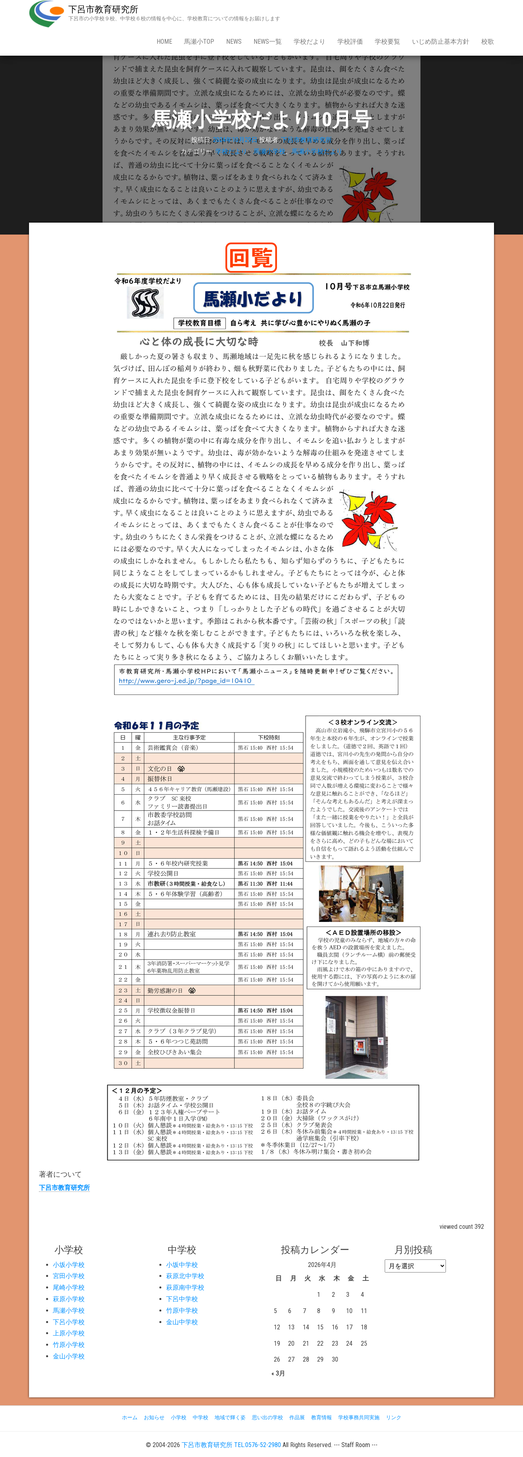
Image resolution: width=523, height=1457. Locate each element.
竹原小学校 (69, 1344)
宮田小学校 (69, 1276)
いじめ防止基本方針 (440, 41)
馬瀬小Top (199, 41)
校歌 (487, 41)
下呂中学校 (182, 1299)
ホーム (130, 1417)
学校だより (309, 41)
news (234, 41)
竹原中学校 (182, 1310)
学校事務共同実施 (359, 1417)
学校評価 (350, 41)
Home (164, 41)
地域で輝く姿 (230, 1417)
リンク (393, 1417)
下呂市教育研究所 (103, 9)
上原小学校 (69, 1333)
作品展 (297, 1417)
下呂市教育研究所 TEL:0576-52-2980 (231, 1445)
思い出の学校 (267, 1417)
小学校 (178, 1417)
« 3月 (278, 1373)
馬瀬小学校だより (317, 151)
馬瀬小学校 (269, 151)
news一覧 (268, 41)
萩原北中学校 (185, 1276)
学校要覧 (387, 41)
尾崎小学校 (69, 1287)
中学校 (200, 1417)
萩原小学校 (69, 1299)
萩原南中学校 (185, 1287)
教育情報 (321, 1417)
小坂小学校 (69, 1265)
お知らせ (154, 1417)
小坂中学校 (182, 1265)
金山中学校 (182, 1322)
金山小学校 (69, 1356)
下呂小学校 (69, 1322)
